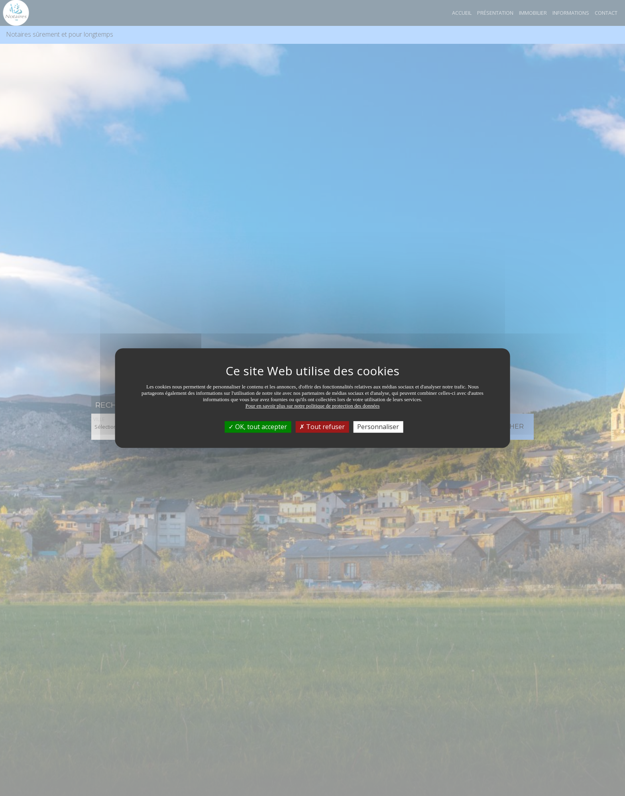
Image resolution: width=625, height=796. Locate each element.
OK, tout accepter (257, 426)
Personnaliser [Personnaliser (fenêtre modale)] (378, 426)
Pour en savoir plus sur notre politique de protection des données (313, 406)
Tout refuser (322, 426)
